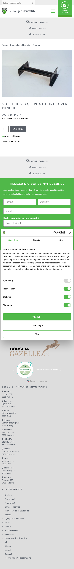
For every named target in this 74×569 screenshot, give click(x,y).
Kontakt (8, 515)
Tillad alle (36, 317)
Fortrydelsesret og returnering (18, 558)
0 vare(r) (65, 10)
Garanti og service (12, 507)
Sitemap (8, 546)
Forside (5, 45)
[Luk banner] (70, 233)
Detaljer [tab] (37, 240)
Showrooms (9, 534)
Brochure (8, 495)
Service (8, 526)
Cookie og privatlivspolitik (16, 538)
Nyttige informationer (14, 519)
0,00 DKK (65, 12)
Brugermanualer (11, 530)
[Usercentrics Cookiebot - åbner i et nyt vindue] (53, 232)
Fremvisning (10, 503)
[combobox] (36, 223)
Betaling (8, 554)
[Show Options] (68, 223)
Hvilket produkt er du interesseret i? (21, 218)
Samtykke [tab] (13, 240)
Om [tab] (61, 240)
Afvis (37, 334)
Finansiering (10, 499)
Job (6, 542)
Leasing (8, 550)
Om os (7, 523)
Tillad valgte (37, 325)
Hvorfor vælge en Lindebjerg (17, 511)
